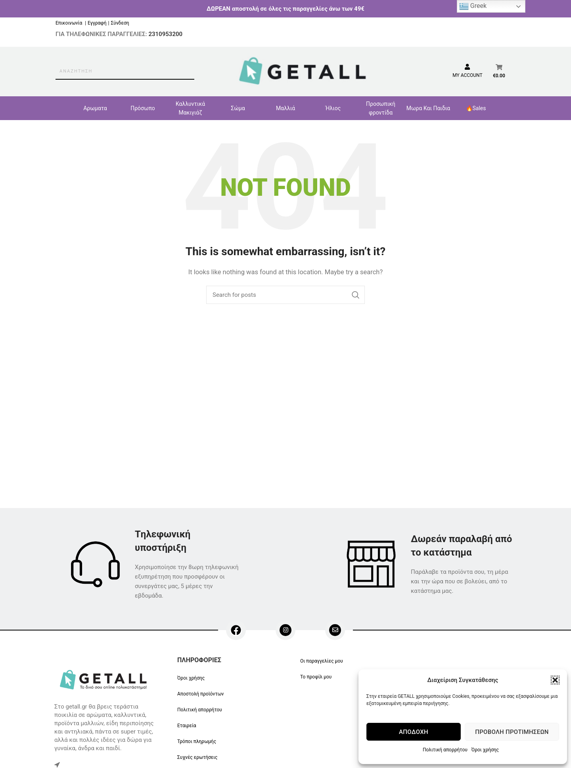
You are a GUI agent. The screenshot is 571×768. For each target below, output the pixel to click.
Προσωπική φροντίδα (380, 108)
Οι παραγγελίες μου (321, 661)
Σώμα (238, 108)
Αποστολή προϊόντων (200, 694)
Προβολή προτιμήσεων (511, 732)
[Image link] (104, 678)
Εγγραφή (97, 23)
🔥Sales (476, 108)
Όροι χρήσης (485, 750)
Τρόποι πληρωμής (196, 741)
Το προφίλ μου (315, 677)
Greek (473, 6)
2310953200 (165, 34)
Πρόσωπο (142, 108)
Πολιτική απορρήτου (445, 750)
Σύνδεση (120, 23)
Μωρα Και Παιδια (428, 108)
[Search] (285, 295)
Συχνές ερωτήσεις (197, 757)
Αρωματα (95, 108)
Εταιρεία (186, 725)
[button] (555, 680)
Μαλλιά (285, 108)
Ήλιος (333, 108)
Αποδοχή (413, 732)
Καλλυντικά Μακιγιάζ (190, 108)
